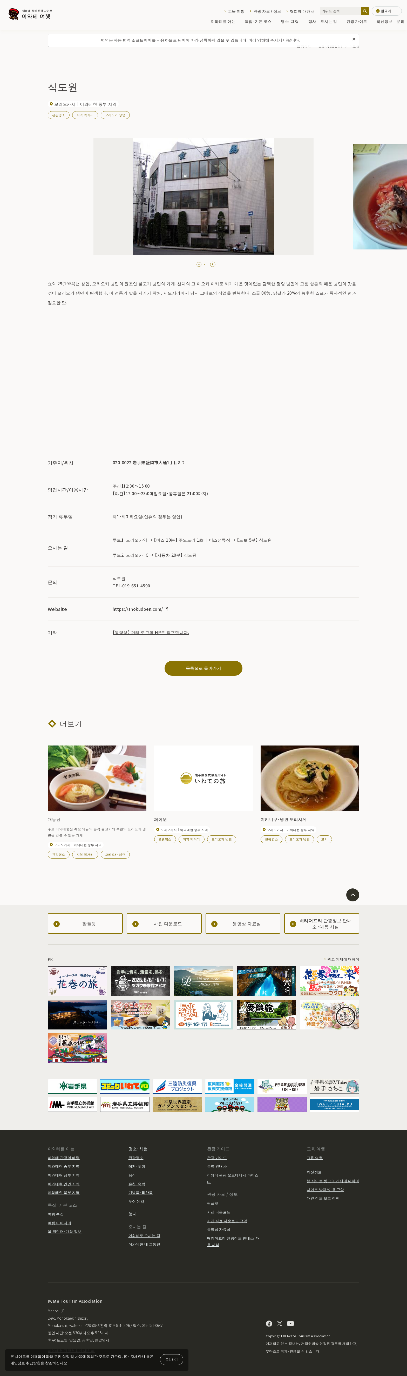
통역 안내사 (217, 1166)
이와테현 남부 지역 (64, 1175)
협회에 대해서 (302, 11)
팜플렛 (212, 1203)
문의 (400, 21)
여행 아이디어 (59, 1222)
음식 (132, 1175)
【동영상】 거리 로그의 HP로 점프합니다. (151, 632)
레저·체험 (136, 1166)
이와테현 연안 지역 (64, 1183)
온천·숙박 (136, 1183)
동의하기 (171, 1359)
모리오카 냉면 (115, 114)
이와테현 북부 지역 (64, 1192)
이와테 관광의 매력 (64, 1157)
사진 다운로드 (218, 1211)
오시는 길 (331, 21)
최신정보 (384, 21)
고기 (324, 839)
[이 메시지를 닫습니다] (354, 39)
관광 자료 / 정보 (267, 11)
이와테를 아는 (226, 21)
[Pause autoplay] (212, 264)
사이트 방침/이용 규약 (325, 1189)
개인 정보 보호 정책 (323, 1198)
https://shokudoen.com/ (141, 609)
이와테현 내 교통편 (144, 1244)
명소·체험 (292, 21)
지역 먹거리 (85, 114)
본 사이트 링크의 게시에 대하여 (333, 1180)
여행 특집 (56, 1214)
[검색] (365, 11)
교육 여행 (236, 11)
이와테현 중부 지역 (64, 1166)
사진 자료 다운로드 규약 (227, 1220)
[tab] (197, 264)
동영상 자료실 (218, 1229)
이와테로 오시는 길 (144, 1235)
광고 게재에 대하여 (343, 959)
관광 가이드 (359, 21)
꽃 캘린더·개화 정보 (65, 1231)
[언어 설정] (387, 11)
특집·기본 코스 (261, 21)
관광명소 (58, 114)
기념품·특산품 (140, 1192)
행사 (312, 21)
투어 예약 (136, 1201)
